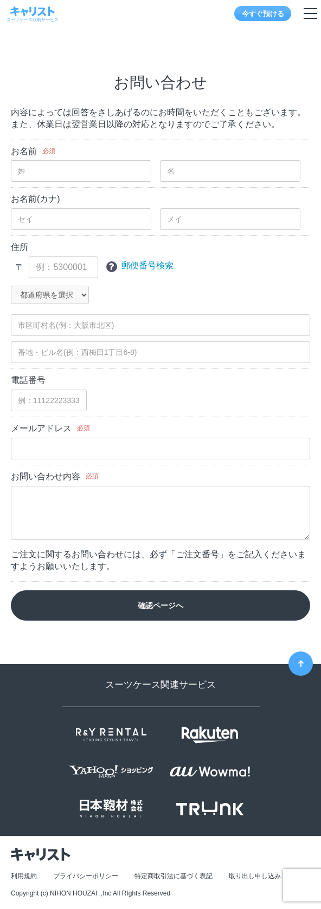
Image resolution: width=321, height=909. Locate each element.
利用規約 (24, 876)
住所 (19, 247)
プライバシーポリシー (85, 876)
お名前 (24, 151)
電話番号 (28, 380)
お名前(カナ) (35, 198)
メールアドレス (41, 428)
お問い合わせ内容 (45, 476)
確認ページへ (160, 605)
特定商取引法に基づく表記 (173, 876)
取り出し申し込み (255, 876)
